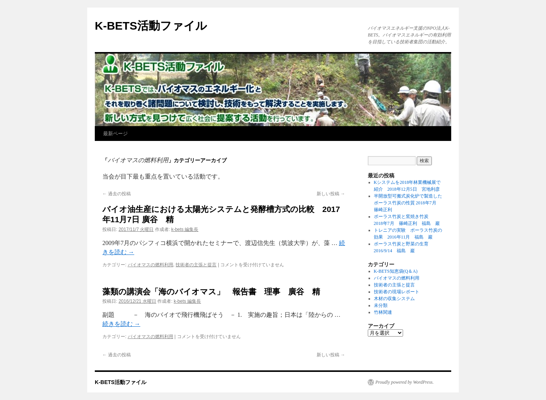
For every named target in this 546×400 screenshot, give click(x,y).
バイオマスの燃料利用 (150, 264)
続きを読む (121, 324)
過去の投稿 (116, 193)
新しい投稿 (331, 193)
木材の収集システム (394, 298)
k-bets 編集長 (184, 229)
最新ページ (115, 133)
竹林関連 (383, 312)
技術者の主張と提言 (196, 264)
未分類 (381, 305)
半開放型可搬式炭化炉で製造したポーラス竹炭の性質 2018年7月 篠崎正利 (408, 202)
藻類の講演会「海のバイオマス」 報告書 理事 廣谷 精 (211, 291)
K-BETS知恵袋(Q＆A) (395, 271)
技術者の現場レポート (396, 291)
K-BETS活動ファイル (151, 25)
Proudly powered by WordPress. (404, 382)
